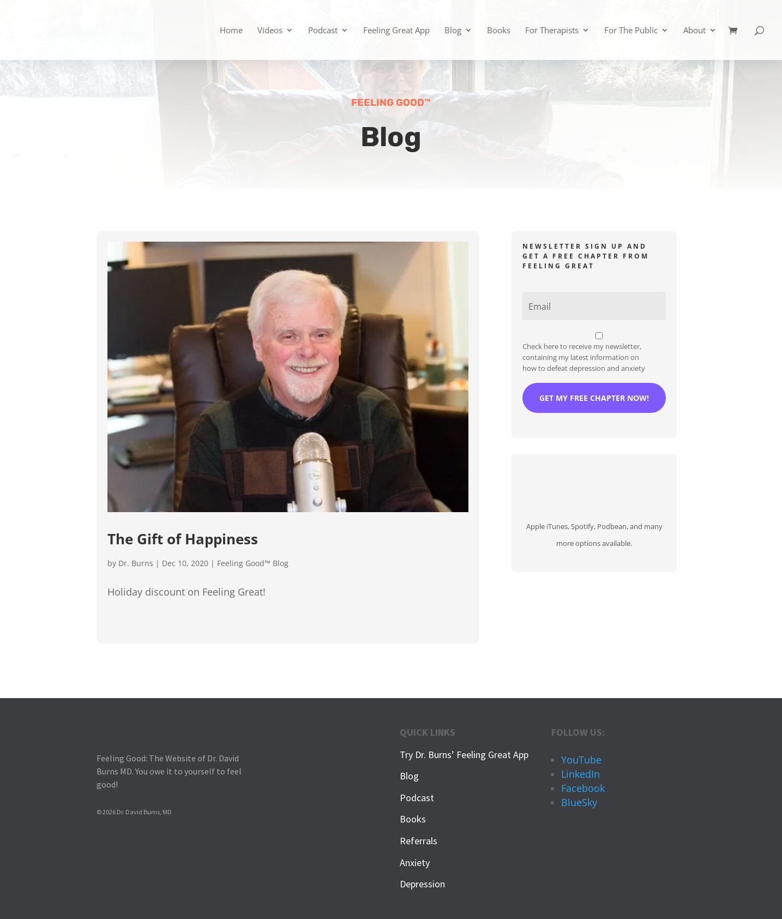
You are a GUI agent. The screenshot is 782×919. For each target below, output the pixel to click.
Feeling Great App (396, 30)
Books (498, 30)
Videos (269, 30)
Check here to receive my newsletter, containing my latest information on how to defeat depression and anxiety (583, 357)
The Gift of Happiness (182, 539)
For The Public (631, 30)
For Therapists (552, 30)
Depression (422, 884)
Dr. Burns (135, 563)
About (694, 30)
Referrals (418, 840)
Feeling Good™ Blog (252, 563)
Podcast (323, 30)
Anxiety (415, 862)
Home (231, 30)
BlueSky (579, 802)
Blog (452, 30)
